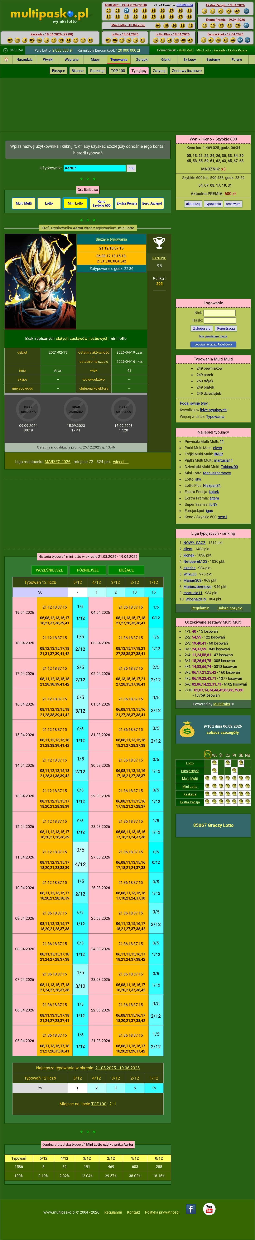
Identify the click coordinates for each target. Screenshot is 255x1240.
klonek (188, 555)
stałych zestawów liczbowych (82, 338)
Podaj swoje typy (194, 403)
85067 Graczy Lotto (213, 825)
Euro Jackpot (152, 203)
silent (187, 549)
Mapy (95, 59)
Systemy (213, 59)
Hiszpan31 (212, 485)
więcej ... (121, 461)
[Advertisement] (128, 104)
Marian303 (192, 580)
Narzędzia (24, 59)
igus (209, 510)
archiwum (233, 204)
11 (222, 441)
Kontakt (133, 1212)
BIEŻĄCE (126, 570)
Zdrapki (142, 59)
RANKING (159, 258)
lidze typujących (213, 410)
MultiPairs (221, 704)
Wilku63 (190, 574)
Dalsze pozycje (229, 608)
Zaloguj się (201, 328)
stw (198, 479)
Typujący (138, 70)
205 (159, 283)
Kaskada (219, 50)
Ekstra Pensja (237, 50)
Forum (237, 59)
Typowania (118, 59)
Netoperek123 (195, 561)
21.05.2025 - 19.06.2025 (117, 1067)
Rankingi (97, 70)
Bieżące (58, 70)
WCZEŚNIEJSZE (49, 570)
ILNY (213, 504)
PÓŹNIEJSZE (88, 570)
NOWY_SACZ (194, 542)
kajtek (214, 492)
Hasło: (214, 320)
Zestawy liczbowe (187, 70)
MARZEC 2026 (58, 461)
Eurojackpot (190, 771)
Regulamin (200, 608)
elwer (217, 448)
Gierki (165, 59)
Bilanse (78, 70)
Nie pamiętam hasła (213, 336)
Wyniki (48, 59)
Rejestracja (226, 328)
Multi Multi (186, 50)
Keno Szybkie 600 (101, 203)
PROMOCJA (185, 5)
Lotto (190, 763)
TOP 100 (118, 70)
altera (214, 498)
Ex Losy (189, 59)
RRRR (218, 454)
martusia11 (223, 460)
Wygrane (71, 59)
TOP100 (98, 1103)
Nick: (215, 313)
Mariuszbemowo (217, 473)
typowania (213, 204)
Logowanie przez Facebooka (213, 344)
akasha (189, 568)
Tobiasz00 (229, 467)
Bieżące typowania (111, 239)
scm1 (222, 517)
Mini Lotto (203, 50)
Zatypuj (159, 70)
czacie (103, 361)
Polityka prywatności (162, 1212)
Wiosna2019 (196, 599)
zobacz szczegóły (223, 732)
